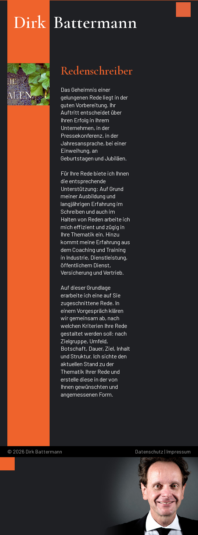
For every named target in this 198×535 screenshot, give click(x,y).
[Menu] (7, 463)
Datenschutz (149, 451)
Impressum (178, 451)
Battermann (95, 22)
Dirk (30, 22)
